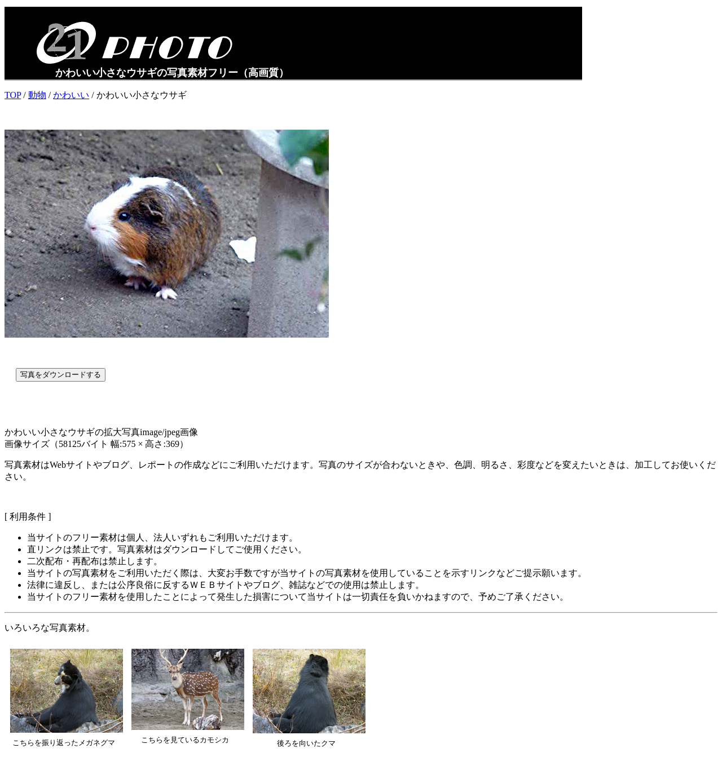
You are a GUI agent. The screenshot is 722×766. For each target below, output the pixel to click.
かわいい (71, 95)
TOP (13, 95)
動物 (37, 95)
